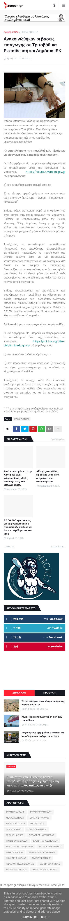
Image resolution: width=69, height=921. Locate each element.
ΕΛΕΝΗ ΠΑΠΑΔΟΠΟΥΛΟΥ (45, 840)
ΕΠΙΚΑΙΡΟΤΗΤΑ (29, 32)
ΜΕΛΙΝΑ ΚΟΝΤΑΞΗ (15, 817)
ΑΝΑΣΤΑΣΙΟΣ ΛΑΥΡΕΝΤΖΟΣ (42, 852)
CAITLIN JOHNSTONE (50, 863)
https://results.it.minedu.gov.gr (45, 172)
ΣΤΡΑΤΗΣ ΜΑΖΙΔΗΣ (15, 812)
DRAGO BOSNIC (14, 829)
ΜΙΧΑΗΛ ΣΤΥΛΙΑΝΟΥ (39, 817)
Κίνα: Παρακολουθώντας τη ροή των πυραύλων (42, 718)
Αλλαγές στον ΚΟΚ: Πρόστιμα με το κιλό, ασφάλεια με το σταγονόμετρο (47, 476)
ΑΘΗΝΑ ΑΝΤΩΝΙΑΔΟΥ (16, 869)
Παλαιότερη (57, 546)
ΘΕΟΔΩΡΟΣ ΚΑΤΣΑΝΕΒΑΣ (41, 835)
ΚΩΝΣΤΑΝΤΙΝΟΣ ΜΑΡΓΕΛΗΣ (19, 846)
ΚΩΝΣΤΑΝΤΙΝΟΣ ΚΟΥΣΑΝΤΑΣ (20, 863)
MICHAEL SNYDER (14, 835)
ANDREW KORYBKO (15, 823)
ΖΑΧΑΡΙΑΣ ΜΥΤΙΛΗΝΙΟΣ (50, 846)
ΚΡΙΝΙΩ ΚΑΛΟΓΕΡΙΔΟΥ (17, 840)
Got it (45, 917)
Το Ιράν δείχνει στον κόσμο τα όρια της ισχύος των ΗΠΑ (43, 702)
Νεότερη (10, 546)
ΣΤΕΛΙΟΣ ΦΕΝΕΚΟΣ (36, 829)
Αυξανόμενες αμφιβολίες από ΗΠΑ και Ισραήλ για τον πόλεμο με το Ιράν (43, 734)
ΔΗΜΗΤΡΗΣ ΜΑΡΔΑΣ (16, 858)
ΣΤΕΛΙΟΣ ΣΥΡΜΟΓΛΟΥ (41, 812)
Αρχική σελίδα (11, 32)
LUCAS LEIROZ (37, 823)
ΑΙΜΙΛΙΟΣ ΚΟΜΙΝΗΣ (41, 858)
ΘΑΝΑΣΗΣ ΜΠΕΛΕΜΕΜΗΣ (45, 869)
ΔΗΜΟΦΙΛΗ (19, 692)
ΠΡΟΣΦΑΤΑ (49, 692)
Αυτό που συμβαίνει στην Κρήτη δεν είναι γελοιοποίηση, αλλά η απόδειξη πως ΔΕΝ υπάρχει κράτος (18, 478)
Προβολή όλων (58, 439)
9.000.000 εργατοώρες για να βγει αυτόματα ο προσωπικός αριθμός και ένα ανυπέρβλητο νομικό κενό (18, 527)
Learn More (29, 917)
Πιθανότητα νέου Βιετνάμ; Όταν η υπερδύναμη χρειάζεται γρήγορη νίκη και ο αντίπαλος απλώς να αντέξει (32, 781)
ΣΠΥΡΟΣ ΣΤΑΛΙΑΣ (14, 852)
